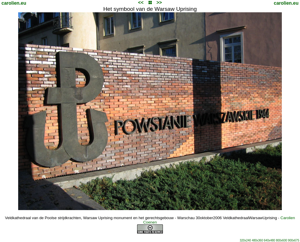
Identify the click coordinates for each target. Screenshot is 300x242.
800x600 (281, 240)
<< (141, 2)
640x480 (269, 240)
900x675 (293, 240)
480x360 (257, 240)
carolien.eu (13, 3)
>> (159, 2)
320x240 (245, 240)
